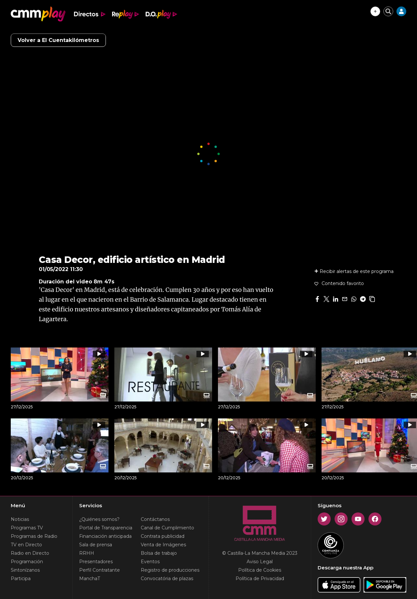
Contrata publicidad (162, 536)
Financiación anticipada (105, 536)
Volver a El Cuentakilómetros (58, 40)
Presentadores (96, 562)
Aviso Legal (260, 562)
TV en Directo (26, 545)
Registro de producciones (170, 570)
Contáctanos (155, 519)
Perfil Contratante (99, 570)
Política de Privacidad (260, 578)
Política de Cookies (259, 570)
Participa (21, 578)
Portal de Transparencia (105, 528)
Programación (27, 562)
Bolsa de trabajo (159, 553)
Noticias (20, 519)
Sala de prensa (95, 545)
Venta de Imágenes (163, 545)
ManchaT (89, 578)
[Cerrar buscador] (388, 11)
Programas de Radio (34, 536)
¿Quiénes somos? (99, 519)
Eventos (150, 562)
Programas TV (27, 528)
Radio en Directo (30, 553)
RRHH (86, 553)
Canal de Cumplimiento (167, 528)
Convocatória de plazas (167, 578)
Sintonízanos (25, 570)
